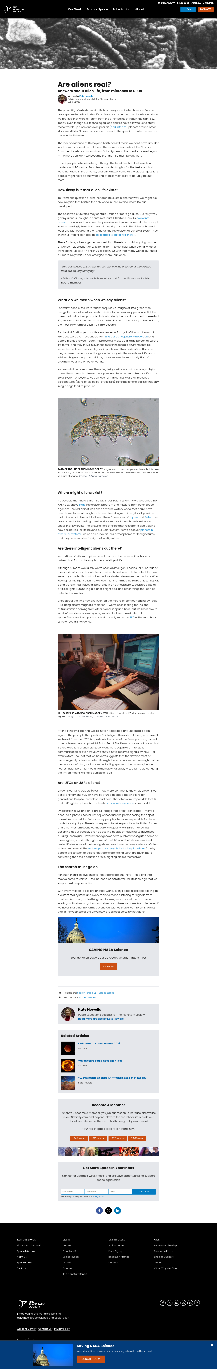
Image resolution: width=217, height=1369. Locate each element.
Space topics (106, 992)
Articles (92, 997)
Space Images (71, 1257)
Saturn (149, 517)
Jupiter (133, 517)
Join (188, 9)
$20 (117, 1138)
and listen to (118, 127)
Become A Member (119, 1257)
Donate (205, 9)
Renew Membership (165, 1245)
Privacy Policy (98, 1197)
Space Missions (26, 1251)
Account (182, 3)
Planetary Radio (72, 1251)
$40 (137, 1138)
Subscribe (144, 1191)
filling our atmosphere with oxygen (126, 336)
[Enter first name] (73, 1192)
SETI (132, 617)
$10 (98, 1138)
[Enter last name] (96, 1192)
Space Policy (24, 1262)
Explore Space (97, 9)
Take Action (121, 9)
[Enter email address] (120, 1192)
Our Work (75, 9)
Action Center (116, 1245)
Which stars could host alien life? (100, 1060)
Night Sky (22, 1257)
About (140, 9)
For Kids (21, 1268)
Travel (157, 1262)
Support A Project (164, 1251)
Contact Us (45, 1329)
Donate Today (91, 1359)
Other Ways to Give (165, 1268)
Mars (82, 504)
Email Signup (115, 1251)
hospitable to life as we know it (115, 235)
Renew (195, 3)
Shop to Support (163, 1257)
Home (82, 997)
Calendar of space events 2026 (99, 1043)
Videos (67, 1262)
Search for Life (85, 992)
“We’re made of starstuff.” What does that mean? (112, 1078)
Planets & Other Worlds (30, 1245)
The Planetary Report (75, 1274)
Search (208, 3)
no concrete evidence (120, 803)
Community (166, 3)
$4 (79, 1138)
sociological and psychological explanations (116, 848)
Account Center (26, 1329)
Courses (67, 1268)
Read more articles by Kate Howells (101, 1019)
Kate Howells (89, 1009)
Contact (113, 1262)
